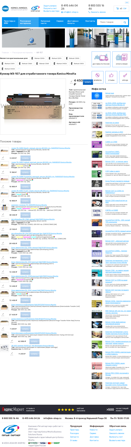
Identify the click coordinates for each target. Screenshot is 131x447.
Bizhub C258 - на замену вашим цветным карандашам (117, 271)
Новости (93, 430)
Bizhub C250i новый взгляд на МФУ (116, 201)
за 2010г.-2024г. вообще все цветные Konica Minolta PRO (115, 114)
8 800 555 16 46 (96, 7)
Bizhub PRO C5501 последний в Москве (117, 374)
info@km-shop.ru (52, 418)
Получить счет (50, 8)
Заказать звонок (116, 433)
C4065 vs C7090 (111, 142)
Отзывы (73, 440)
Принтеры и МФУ (9, 22)
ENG (127, 2)
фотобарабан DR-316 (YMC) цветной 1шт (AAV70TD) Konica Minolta (36, 233)
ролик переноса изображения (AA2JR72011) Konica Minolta (33, 319)
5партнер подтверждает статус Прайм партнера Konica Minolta (116, 333)
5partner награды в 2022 (114, 132)
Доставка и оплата (72, 22)
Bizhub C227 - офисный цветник (117, 241)
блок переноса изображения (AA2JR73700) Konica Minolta (33, 305)
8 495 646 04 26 (69, 7)
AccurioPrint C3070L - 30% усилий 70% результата (117, 221)
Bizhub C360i (25, 63)
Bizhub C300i (72, 58)
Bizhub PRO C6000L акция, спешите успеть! (115, 364)
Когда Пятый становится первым (117, 181)
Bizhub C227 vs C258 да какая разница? (116, 281)
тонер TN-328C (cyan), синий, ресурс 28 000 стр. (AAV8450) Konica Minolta (40, 191)
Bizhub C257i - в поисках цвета (116, 161)
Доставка (94, 437)
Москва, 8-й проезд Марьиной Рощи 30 (86, 418)
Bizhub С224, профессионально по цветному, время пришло (118, 342)
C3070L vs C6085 (111, 210)
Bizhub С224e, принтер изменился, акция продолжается (118, 302)
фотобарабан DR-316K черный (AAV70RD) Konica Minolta (33, 219)
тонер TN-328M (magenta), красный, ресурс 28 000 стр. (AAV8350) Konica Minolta (42, 176)
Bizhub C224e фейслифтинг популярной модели (115, 323)
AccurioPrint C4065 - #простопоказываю (112, 152)
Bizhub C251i (54, 58)
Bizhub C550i (8, 68)
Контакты (90, 21)
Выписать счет (116, 437)
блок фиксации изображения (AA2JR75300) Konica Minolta (34, 333)
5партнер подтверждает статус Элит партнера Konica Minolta (116, 261)
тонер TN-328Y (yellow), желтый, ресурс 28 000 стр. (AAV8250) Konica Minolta (41, 162)
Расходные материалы (25, 22)
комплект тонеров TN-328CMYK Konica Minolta (29, 205)
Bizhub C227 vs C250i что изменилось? (114, 192)
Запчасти (74, 437)
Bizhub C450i (60, 63)
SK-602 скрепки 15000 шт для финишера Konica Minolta (32, 346)
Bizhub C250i (37, 58)
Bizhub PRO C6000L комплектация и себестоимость (118, 353)
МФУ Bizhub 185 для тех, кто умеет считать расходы (118, 312)
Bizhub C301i (7, 63)
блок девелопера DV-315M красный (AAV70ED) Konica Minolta (34, 276)
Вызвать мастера (51, 11)
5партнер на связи (112, 123)
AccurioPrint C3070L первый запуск (118, 231)
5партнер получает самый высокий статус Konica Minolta (116, 384)
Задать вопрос (50, 6)
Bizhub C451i (77, 63)
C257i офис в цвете (112, 171)
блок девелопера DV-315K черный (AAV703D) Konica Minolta (34, 248)
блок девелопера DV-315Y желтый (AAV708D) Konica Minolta (34, 262)
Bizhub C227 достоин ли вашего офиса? (117, 291)
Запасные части (45, 22)
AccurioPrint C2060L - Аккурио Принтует (116, 252)
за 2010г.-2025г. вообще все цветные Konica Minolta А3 (115, 104)
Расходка (74, 433)
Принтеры (74, 430)
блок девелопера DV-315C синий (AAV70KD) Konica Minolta (33, 290)
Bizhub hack (109, 93)
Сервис (60, 21)
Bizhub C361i (42, 63)
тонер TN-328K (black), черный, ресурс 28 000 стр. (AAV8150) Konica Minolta (40, 148)
